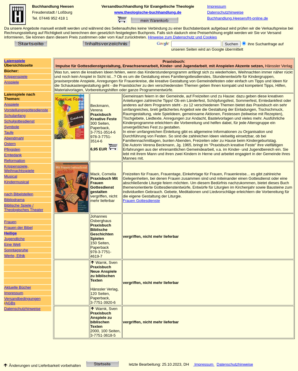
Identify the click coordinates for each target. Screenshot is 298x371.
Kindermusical (16, 182)
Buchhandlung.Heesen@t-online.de (237, 18)
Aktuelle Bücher (17, 287)
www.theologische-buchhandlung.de (147, 12)
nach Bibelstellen (18, 194)
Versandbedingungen (22, 298)
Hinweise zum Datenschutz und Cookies (182, 37)
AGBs (10, 303)
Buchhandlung (45, 6)
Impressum (216, 6)
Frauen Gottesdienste (141, 200)
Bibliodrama (14, 199)
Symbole (11, 127)
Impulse (63, 66)
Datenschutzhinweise (225, 12)
